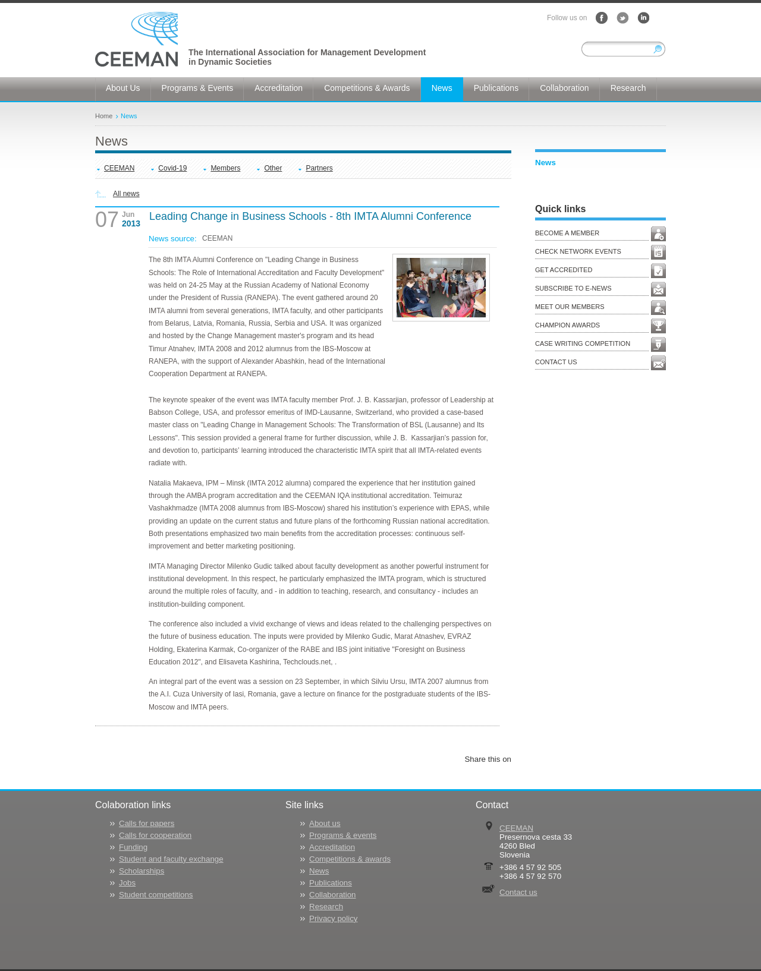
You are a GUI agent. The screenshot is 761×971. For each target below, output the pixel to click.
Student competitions (156, 894)
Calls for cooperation (155, 835)
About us (325, 823)
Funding (133, 847)
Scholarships (141, 870)
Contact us (518, 892)
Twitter (622, 18)
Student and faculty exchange (171, 859)
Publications (330, 882)
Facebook (602, 18)
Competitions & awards (350, 859)
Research (326, 906)
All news (126, 194)
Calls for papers (146, 823)
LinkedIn (643, 18)
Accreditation (332, 847)
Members (225, 168)
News (129, 115)
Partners (319, 168)
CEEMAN (119, 168)
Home (103, 115)
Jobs (127, 882)
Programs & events (342, 835)
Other (273, 168)
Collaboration (332, 894)
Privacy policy (333, 918)
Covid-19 (172, 168)
